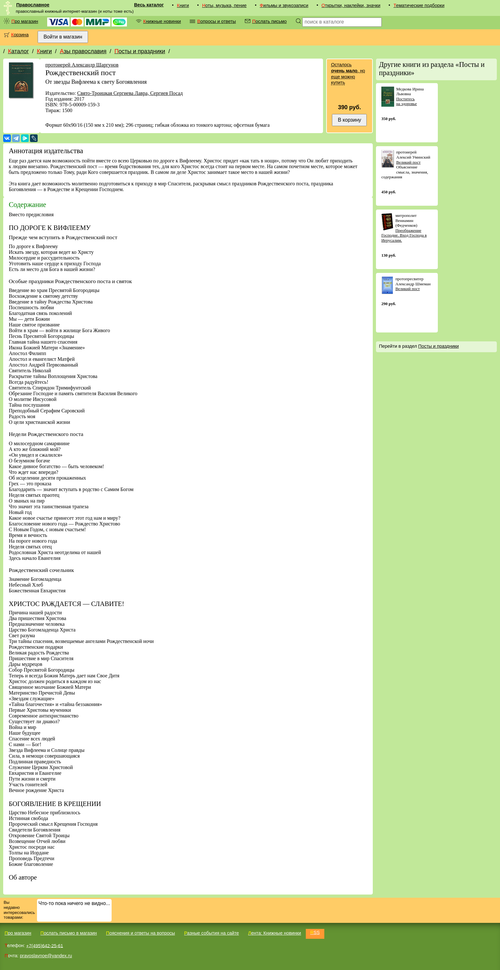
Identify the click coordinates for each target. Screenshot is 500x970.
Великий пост (408, 162)
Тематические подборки (419, 5)
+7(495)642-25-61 (44, 945)
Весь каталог (149, 4)
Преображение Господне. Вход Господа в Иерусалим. (404, 235)
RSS (315, 932)
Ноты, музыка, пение (224, 5)
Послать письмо (269, 21)
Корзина (20, 34)
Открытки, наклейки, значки (350, 5)
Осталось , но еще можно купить (348, 73)
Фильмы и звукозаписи (284, 5)
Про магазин (24, 21)
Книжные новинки (162, 21)
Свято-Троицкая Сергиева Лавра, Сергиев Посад (130, 93)
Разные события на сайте (211, 933)
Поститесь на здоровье (406, 101)
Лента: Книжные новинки (274, 933)
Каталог (18, 51)
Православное (32, 4)
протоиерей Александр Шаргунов (82, 65)
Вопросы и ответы (216, 21)
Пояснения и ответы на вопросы (140, 933)
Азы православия (83, 51)
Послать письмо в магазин (68, 933)
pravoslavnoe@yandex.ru (46, 955)
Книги (183, 5)
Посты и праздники (139, 51)
